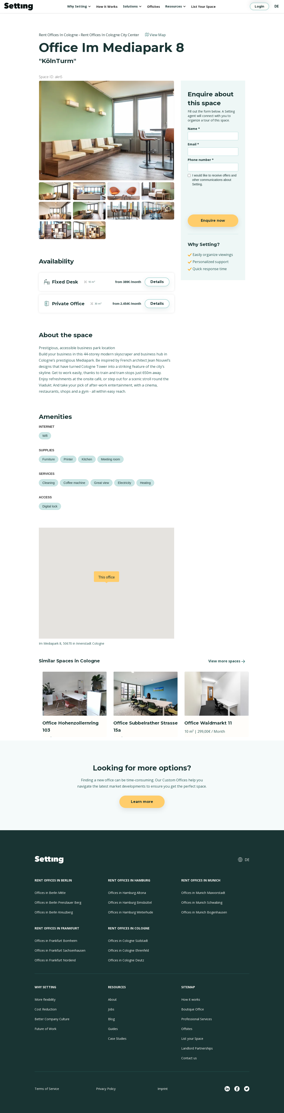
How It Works (107, 6)
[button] (79, 6)
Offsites (153, 6)
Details (157, 282)
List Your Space (203, 6)
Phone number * (201, 160)
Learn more (142, 802)
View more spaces (224, 661)
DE (276, 6)
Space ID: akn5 (50, 76)
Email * (193, 144)
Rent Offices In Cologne (58, 34)
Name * (194, 129)
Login (259, 6)
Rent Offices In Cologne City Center (110, 34)
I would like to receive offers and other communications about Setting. (214, 180)
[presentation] (214, 198)
